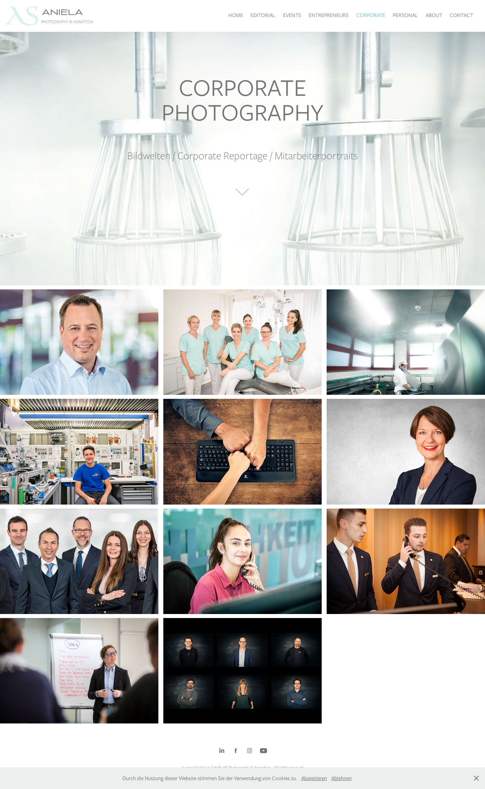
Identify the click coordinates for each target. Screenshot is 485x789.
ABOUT (434, 15)
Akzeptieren (314, 778)
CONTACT (461, 15)
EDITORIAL (263, 15)
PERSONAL (405, 15)
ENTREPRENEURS (329, 15)
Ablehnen (341, 778)
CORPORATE (370, 15)
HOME (235, 15)
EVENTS (292, 15)
